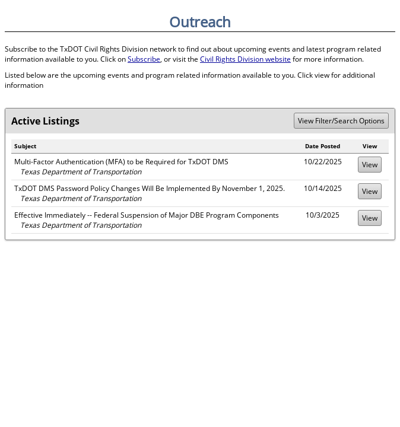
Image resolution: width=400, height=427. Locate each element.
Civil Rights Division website (245, 59)
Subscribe (144, 59)
